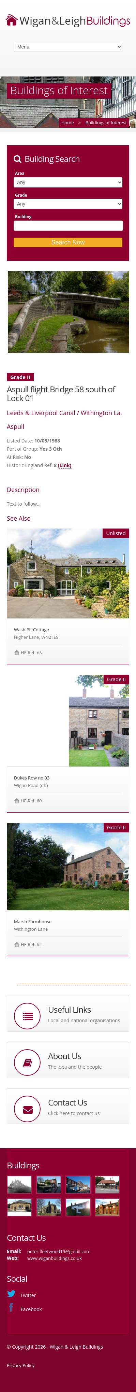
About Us (64, 1055)
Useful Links (69, 1009)
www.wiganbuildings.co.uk (54, 1258)
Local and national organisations (84, 1020)
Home (67, 122)
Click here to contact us (74, 1113)
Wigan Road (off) (31, 785)
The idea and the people (75, 1067)
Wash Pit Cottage (31, 630)
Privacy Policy (20, 1365)
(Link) (65, 465)
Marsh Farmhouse (32, 921)
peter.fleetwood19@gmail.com (58, 1251)
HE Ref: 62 (31, 944)
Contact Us (67, 1102)
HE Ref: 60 (31, 801)
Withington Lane (31, 929)
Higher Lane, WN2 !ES (36, 637)
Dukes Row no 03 (31, 778)
